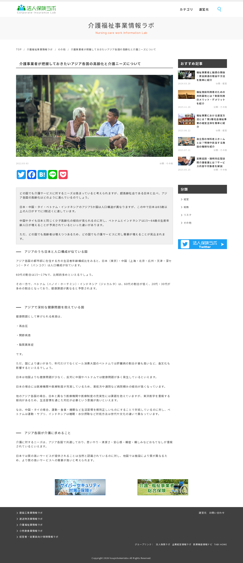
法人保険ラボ (36, 9)
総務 (186, 207)
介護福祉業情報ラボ (31, 524)
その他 (62, 49)
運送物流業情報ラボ (31, 518)
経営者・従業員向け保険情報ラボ (38, 536)
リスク (188, 214)
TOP (19, 49)
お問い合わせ (217, 512)
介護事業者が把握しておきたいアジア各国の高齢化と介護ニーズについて (113, 49)
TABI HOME (220, 544)
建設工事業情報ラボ (31, 512)
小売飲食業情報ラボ (31, 530)
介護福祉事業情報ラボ (40, 49)
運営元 (204, 9)
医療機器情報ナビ (202, 544)
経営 (186, 199)
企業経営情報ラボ (181, 544)
